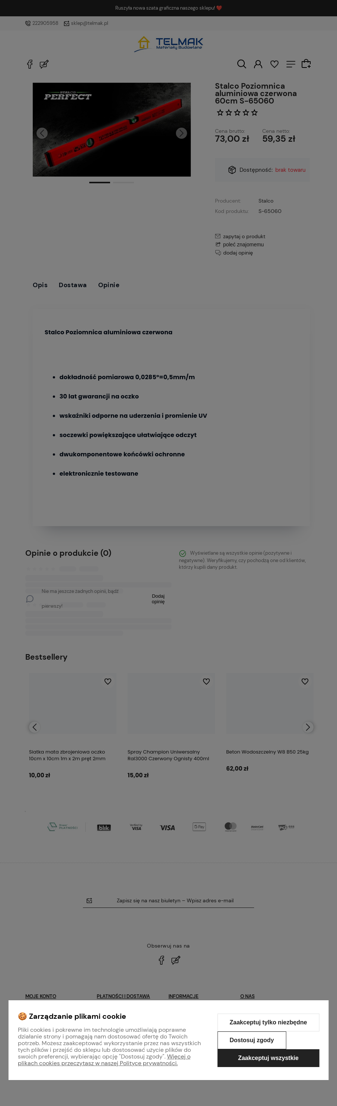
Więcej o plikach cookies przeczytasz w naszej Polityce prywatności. (104, 1060)
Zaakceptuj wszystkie (268, 1058)
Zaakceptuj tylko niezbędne (268, 1022)
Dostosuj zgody (252, 1040)
